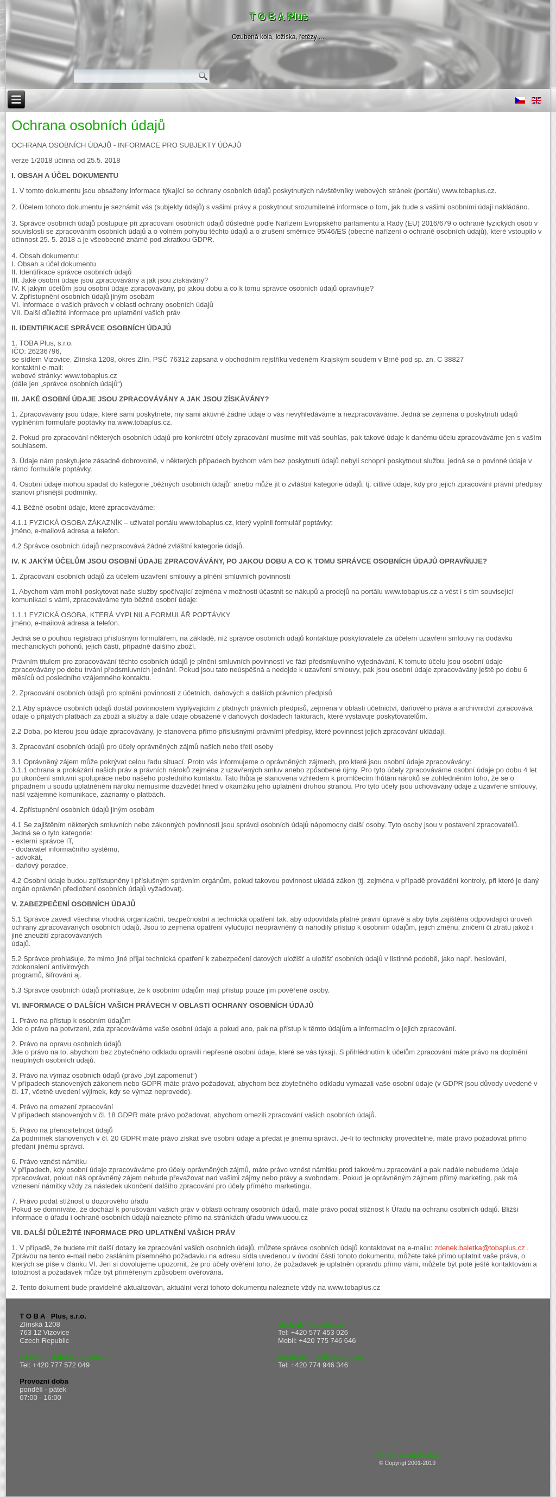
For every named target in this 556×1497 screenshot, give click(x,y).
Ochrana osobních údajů (88, 125)
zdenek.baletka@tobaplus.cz (479, 1248)
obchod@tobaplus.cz (311, 1324)
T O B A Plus (278, 16)
